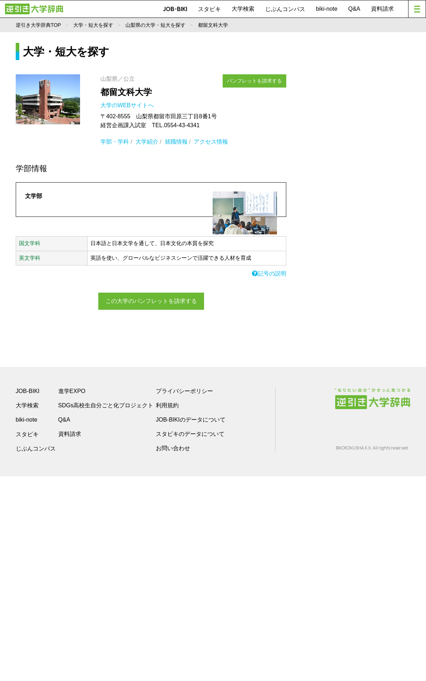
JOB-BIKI (175, 9)
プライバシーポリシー (184, 596)
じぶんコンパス (285, 9)
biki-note (326, 9)
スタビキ (209, 9)
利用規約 (167, 610)
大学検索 (243, 9)
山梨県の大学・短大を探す (155, 25)
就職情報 (176, 142)
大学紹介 (146, 142)
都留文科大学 (126, 92)
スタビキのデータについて (190, 639)
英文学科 (29, 258)
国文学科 (29, 243)
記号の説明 (269, 273)
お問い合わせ (173, 653)
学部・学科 (114, 142)
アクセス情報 (211, 142)
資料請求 (382, 9)
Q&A (354, 9)
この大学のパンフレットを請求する (151, 301)
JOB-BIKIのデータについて (191, 624)
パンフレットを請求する (257, 79)
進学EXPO (71, 596)
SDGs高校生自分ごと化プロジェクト (106, 610)
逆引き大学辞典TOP (38, 25)
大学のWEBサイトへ (127, 105)
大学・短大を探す (93, 25)
